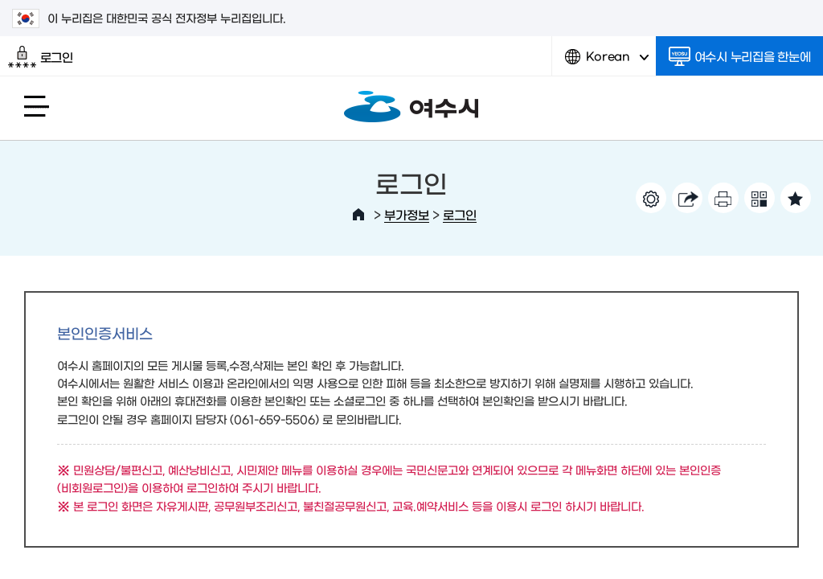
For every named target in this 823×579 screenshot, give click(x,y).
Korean (607, 62)
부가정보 (406, 214)
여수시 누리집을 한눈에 (740, 56)
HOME (358, 215)
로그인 (40, 57)
